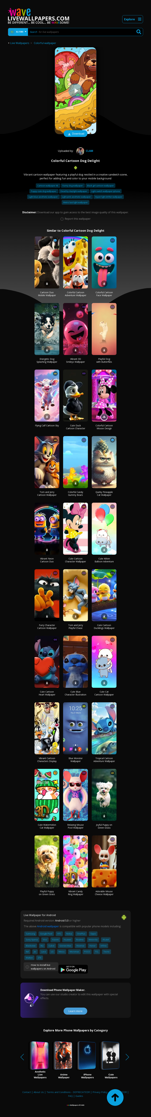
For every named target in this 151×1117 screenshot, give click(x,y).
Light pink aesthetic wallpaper (76, 196)
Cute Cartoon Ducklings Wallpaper (104, 627)
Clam (84, 151)
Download (75, 134)
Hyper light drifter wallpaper (108, 196)
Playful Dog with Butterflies (104, 360)
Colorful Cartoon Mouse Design (104, 427)
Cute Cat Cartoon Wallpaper (104, 693)
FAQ (70, 1095)
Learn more (75, 1011)
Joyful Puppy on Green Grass (104, 826)
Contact (26, 1092)
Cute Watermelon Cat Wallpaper (47, 826)
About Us (39, 1092)
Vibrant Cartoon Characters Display (47, 760)
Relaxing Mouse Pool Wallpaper (75, 826)
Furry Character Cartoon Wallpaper (47, 627)
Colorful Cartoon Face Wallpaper (104, 294)
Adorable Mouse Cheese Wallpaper (104, 893)
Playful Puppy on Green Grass (47, 893)
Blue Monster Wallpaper (76, 760)
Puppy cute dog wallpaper (44, 191)
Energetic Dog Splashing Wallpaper (47, 360)
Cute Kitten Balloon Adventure (104, 560)
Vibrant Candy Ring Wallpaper (75, 893)
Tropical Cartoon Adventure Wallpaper (104, 760)
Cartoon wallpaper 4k (48, 185)
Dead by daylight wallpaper (74, 191)
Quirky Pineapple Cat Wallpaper (104, 493)
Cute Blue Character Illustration (75, 693)
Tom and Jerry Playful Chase (75, 627)
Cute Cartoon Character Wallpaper (75, 560)
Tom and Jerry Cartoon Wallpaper (47, 493)
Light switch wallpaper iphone (105, 191)
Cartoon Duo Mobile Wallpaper (47, 294)
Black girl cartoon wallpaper (100, 185)
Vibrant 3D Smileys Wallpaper (75, 360)
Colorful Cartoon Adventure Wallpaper (75, 294)
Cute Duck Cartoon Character (75, 427)
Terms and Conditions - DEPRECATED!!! (68, 1092)
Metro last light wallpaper (75, 202)
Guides (79, 1095)
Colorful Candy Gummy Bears (75, 493)
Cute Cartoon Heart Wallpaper (47, 693)
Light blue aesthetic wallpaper (43, 196)
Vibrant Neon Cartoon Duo (47, 560)
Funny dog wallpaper (72, 185)
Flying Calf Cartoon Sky (47, 425)
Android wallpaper (48, 926)
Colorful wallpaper (45, 43)
